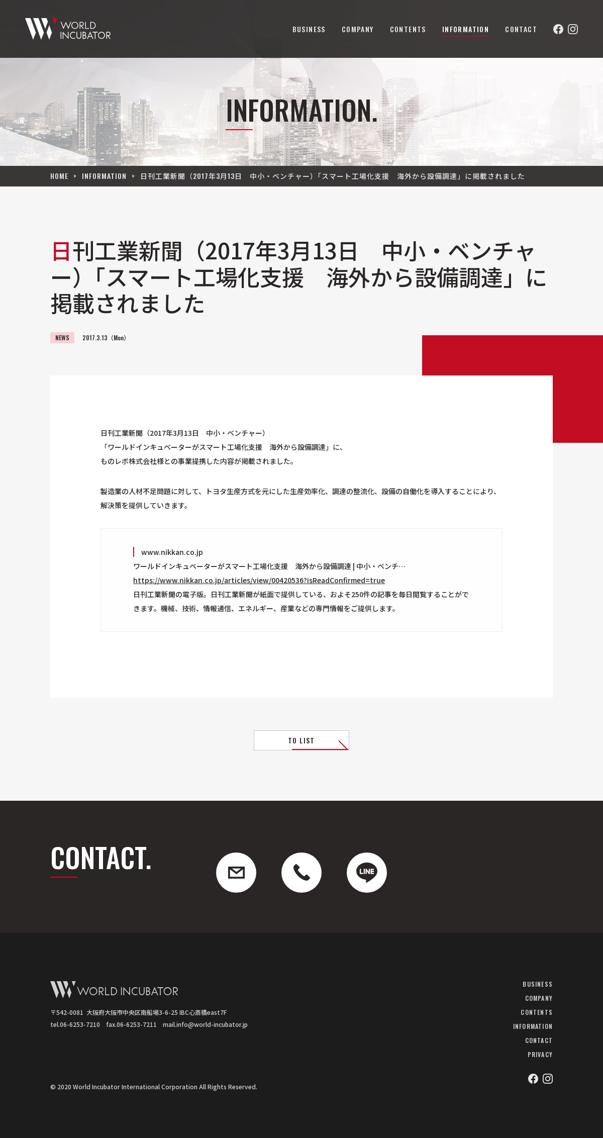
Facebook (558, 29)
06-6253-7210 (80, 1024)
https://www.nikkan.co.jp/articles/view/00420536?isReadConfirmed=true (259, 580)
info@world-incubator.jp (212, 1024)
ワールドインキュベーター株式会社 (68, 29)
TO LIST (301, 740)
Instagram (573, 29)
